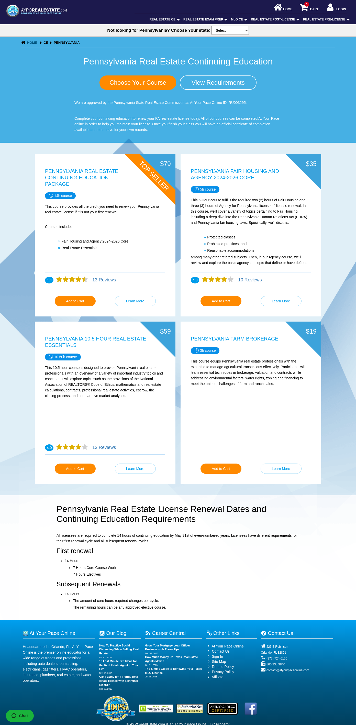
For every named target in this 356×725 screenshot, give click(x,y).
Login (336, 8)
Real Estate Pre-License (326, 19)
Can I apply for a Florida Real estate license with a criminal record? (118, 680)
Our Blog (112, 633)
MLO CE (239, 19)
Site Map (216, 662)
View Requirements (218, 82)
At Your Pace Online (225, 646)
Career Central (165, 633)
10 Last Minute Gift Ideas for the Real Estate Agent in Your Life (118, 665)
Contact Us (218, 651)
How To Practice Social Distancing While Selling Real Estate (119, 649)
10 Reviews (249, 279)
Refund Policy (223, 667)
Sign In (214, 656)
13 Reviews (103, 279)
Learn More (135, 301)
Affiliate (215, 677)
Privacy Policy (223, 672)
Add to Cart (75, 301)
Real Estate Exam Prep (205, 19)
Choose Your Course (137, 82)
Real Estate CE (164, 19)
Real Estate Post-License (275, 19)
